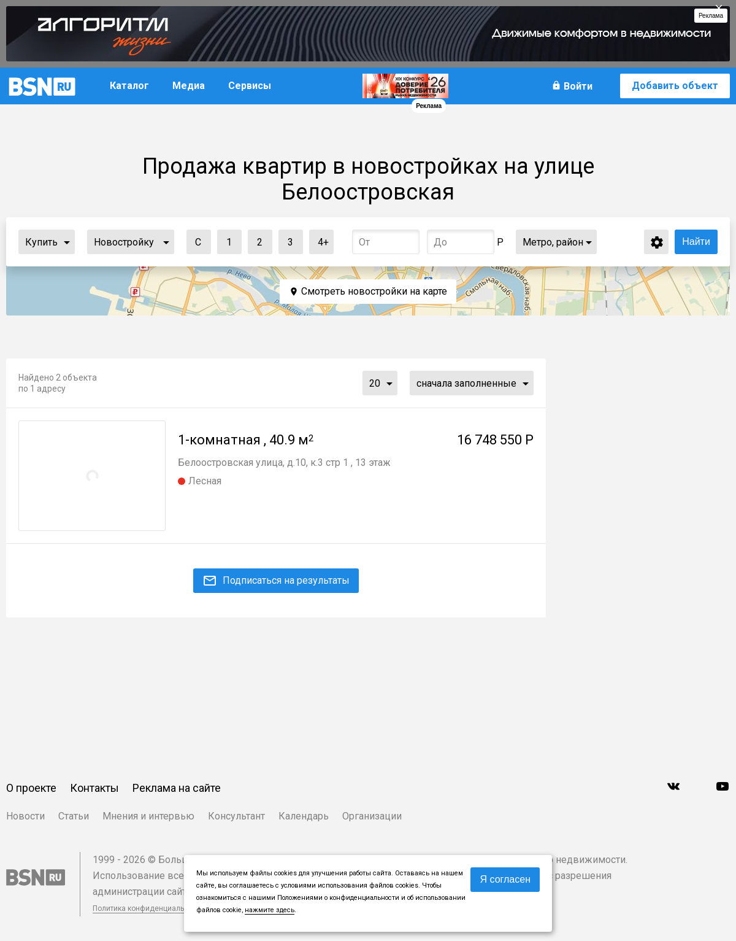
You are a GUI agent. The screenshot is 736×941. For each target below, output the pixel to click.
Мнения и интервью (148, 816)
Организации (372, 816)
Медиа (188, 85)
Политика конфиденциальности (148, 908)
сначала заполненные (466, 383)
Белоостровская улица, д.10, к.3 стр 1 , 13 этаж (284, 462)
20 (374, 383)
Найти (696, 241)
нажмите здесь (269, 910)
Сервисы (249, 85)
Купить (41, 242)
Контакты (94, 787)
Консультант (236, 816)
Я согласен (505, 879)
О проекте (31, 787)
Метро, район (553, 242)
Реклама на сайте (176, 787)
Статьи (73, 816)
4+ (319, 239)
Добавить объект (675, 85)
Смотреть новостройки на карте (374, 291)
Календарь (303, 816)
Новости (25, 816)
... (66, 242)
